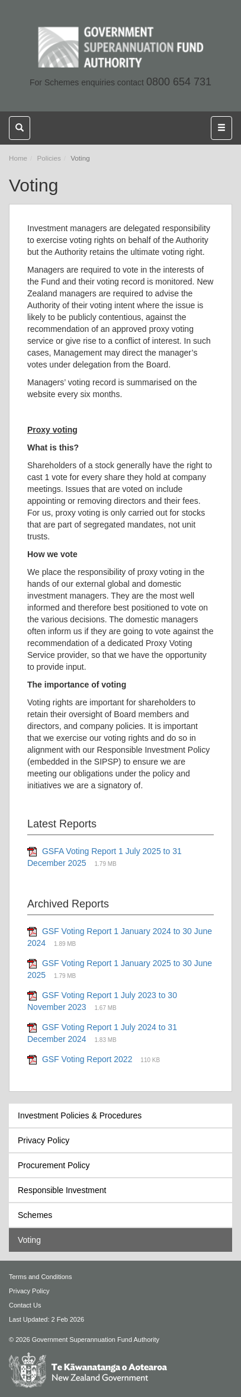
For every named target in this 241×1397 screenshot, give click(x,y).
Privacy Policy (43, 1140)
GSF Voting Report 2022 (87, 1059)
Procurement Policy (53, 1165)
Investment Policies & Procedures (80, 1115)
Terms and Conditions (40, 1276)
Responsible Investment (62, 1190)
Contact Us (25, 1305)
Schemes (35, 1215)
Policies (49, 158)
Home (18, 158)
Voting (29, 1240)
